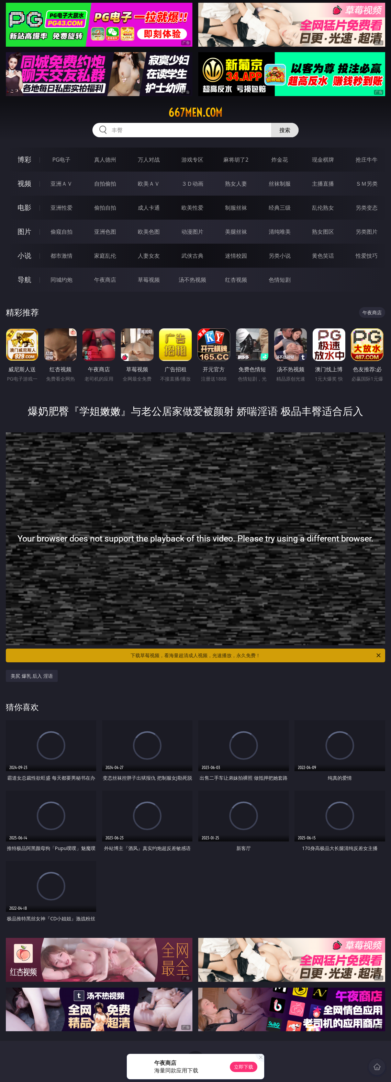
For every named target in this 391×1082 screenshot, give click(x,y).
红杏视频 (236, 279)
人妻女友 (149, 255)
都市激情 (61, 255)
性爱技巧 (367, 255)
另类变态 (367, 207)
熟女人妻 (236, 183)
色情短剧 (280, 279)
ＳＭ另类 (367, 183)
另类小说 (280, 255)
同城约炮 (61, 279)
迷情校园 (236, 255)
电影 (24, 207)
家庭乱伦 (105, 255)
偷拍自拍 (105, 207)
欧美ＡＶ (149, 183)
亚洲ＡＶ (61, 183)
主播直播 (323, 183)
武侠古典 (192, 255)
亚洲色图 (105, 231)
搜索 (284, 130)
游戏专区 (192, 159)
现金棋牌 (323, 159)
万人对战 (149, 159)
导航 (24, 279)
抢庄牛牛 (367, 159)
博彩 (24, 159)
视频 (24, 183)
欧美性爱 (192, 207)
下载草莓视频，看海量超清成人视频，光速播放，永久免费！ (256, 655)
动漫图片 (192, 231)
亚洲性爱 (61, 207)
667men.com (195, 112)
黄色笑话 (323, 255)
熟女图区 (323, 231)
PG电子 (61, 159)
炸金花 (279, 159)
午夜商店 (105, 279)
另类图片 (367, 231)
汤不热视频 (192, 279)
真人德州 (105, 159)
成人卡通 (149, 207)
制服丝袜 (236, 207)
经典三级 (280, 207)
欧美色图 (149, 231)
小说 (24, 255)
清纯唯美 (280, 231)
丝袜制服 (280, 183)
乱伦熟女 (323, 207)
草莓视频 (149, 279)
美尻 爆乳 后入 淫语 (32, 676)
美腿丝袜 (236, 231)
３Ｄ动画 (192, 183)
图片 (24, 231)
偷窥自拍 (61, 231)
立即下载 (243, 1066)
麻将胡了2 (235, 159)
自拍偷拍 (105, 183)
